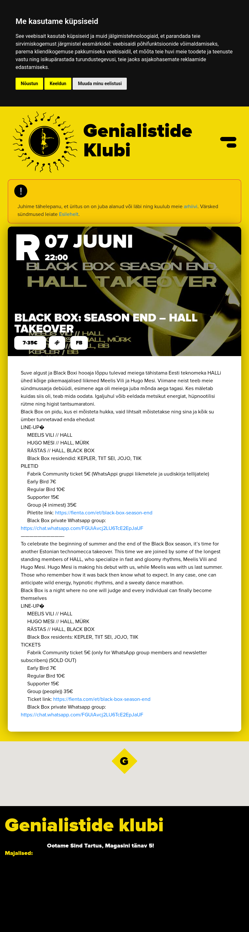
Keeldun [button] (58, 83)
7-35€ (30, 343)
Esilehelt (68, 214)
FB (79, 343)
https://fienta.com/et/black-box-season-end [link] (103, 512)
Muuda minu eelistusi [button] (100, 83)
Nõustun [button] (29, 83)
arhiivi (190, 206)
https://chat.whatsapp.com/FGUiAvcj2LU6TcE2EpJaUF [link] (82, 528)
